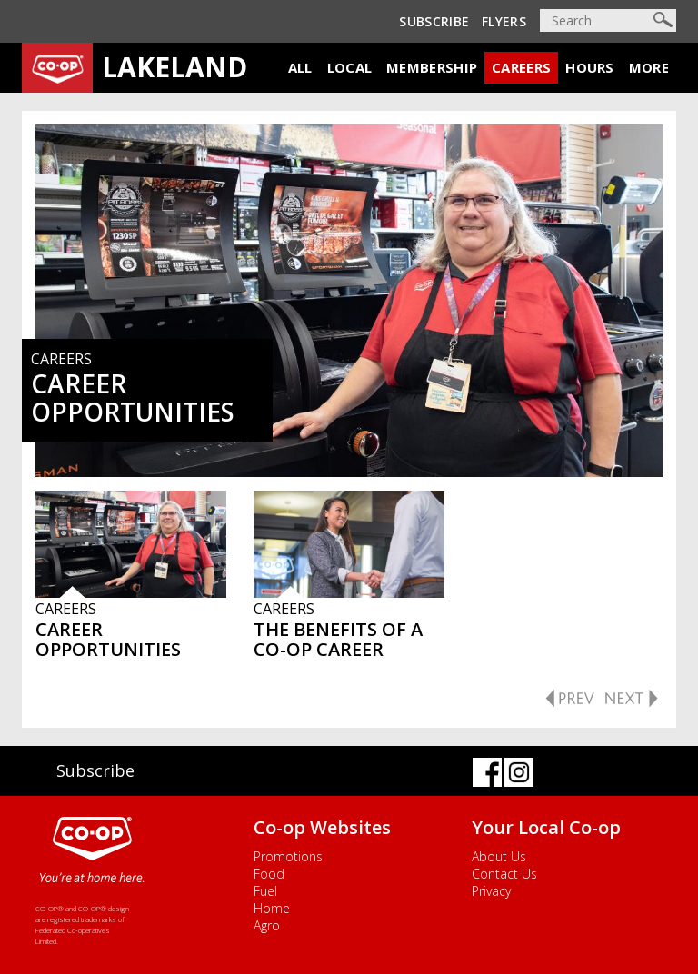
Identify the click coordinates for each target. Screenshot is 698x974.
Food (269, 873)
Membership (431, 67)
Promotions (288, 856)
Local (350, 67)
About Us (499, 856)
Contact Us (504, 873)
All (300, 67)
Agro (267, 925)
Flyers (504, 21)
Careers (521, 67)
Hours (589, 67)
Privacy (491, 890)
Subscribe (434, 21)
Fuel (265, 890)
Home (272, 908)
